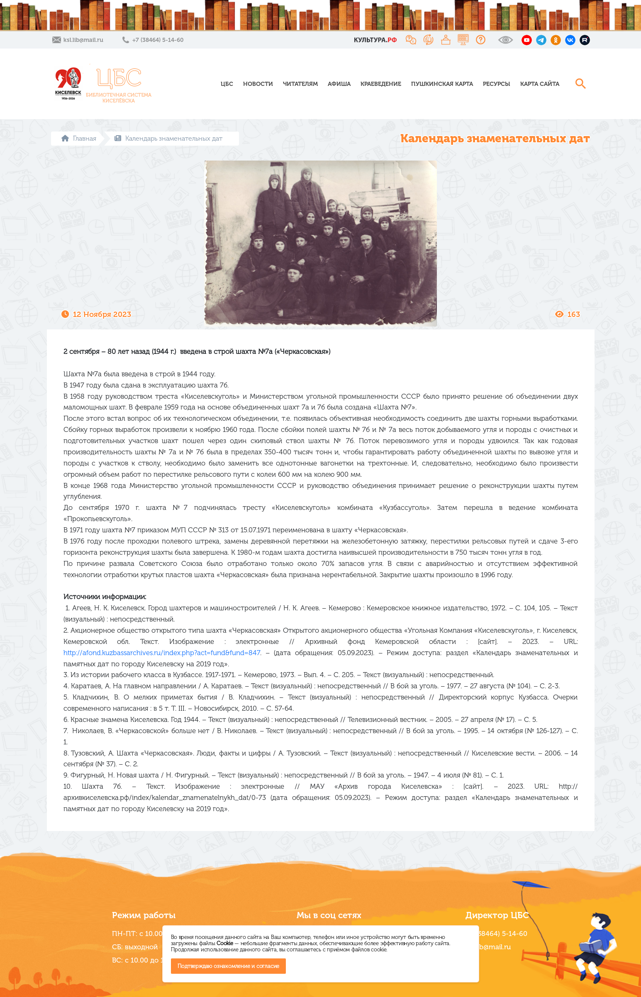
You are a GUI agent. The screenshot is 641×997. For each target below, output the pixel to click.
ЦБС (227, 84)
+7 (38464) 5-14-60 (157, 40)
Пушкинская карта (442, 84)
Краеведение (381, 84)
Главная (78, 138)
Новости (258, 84)
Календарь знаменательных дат (168, 138)
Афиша (339, 84)
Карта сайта (539, 84)
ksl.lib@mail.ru (83, 40)
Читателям (300, 84)
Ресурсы (496, 84)
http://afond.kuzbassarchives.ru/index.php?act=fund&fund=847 (161, 652)
